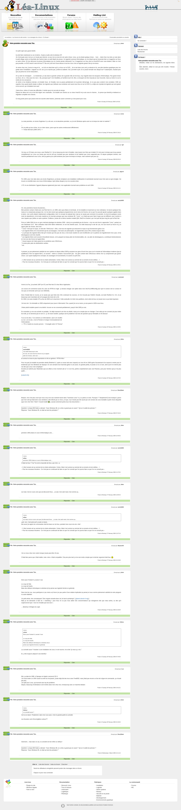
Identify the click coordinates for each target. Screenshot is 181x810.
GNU (93, 0)
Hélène (122, 622)
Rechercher (141, 52)
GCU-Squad (88, 0)
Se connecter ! (141, 41)
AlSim (122, 339)
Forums (133, 785)
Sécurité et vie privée (102, 794)
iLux (122, 669)
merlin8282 (121, 200)
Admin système (101, 789)
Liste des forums (44, 764)
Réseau (98, 791)
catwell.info (25, 375)
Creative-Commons (108, 805)
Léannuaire (64, 789)
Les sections (8, 37)
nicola (122, 114)
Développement (101, 798)
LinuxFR (82, 0)
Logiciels (99, 787)
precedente (119, 37)
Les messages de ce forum (35, 37)
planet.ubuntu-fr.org (82, 598)
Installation (99, 785)
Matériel (98, 796)
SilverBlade (121, 390)
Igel (123, 144)
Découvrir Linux (66, 785)
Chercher (64, 764)
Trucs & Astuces (66, 787)
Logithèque (64, 791)
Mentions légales (31, 787)
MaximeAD (121, 545)
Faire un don (30, 789)
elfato (122, 425)
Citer (70, 107)
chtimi (122, 43)
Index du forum (55, 764)
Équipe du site (30, 785)
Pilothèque (64, 794)
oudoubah (121, 277)
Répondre (64, 107)
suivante (126, 37)
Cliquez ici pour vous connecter (43, 773)
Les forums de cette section (19, 37)
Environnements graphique (104, 800)
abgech (122, 171)
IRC (132, 787)
